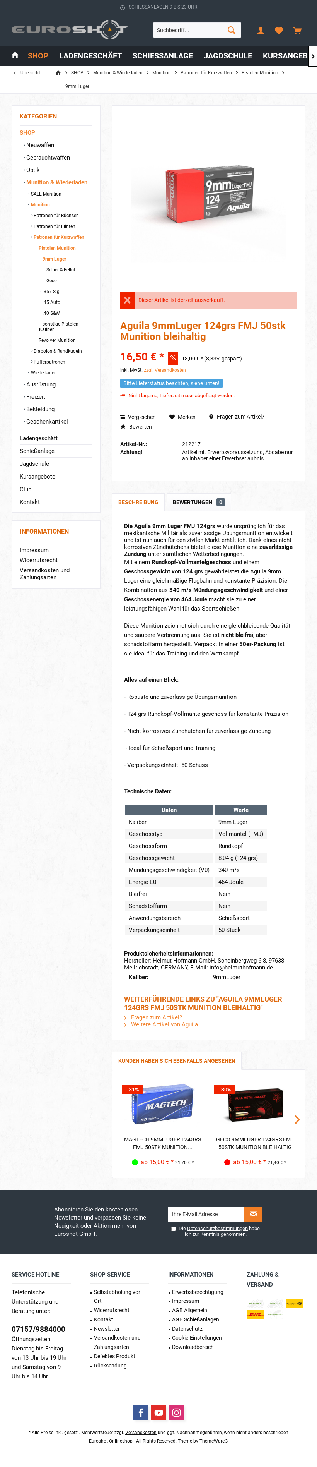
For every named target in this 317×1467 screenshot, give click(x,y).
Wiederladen (43, 373)
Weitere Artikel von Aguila (161, 1024)
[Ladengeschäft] (90, 56)
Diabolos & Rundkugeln (57, 351)
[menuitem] (297, 30)
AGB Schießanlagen (195, 1319)
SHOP (27, 132)
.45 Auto (50, 302)
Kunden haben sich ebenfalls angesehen (176, 1061)
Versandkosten (141, 1432)
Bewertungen (199, 502)
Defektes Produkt (114, 1356)
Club (25, 489)
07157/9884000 (38, 1329)
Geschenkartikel (46, 421)
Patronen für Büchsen (55, 215)
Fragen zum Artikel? (236, 417)
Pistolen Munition (56, 248)
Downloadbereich (193, 1347)
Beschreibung (138, 502)
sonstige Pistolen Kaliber (58, 326)
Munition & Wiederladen (56, 182)
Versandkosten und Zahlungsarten (45, 574)
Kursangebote (37, 476)
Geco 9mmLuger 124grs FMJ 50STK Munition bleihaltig (255, 1143)
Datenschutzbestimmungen (217, 1228)
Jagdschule (34, 463)
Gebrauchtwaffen (47, 157)
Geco (51, 280)
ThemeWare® (213, 1441)
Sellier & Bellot (60, 270)
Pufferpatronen (48, 362)
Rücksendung (110, 1365)
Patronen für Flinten (53, 226)
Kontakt (30, 502)
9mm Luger (53, 259)
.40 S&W (50, 313)
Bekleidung (40, 409)
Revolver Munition (56, 340)
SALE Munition (45, 194)
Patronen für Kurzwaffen (58, 237)
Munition (40, 205)
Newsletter (107, 1329)
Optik (32, 169)
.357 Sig (50, 291)
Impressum (34, 550)
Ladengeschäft (39, 438)
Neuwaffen (39, 145)
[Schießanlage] (162, 56)
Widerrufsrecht (39, 560)
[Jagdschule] (227, 56)
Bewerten (136, 427)
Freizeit (35, 396)
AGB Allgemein (189, 1310)
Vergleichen (138, 417)
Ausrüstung (40, 384)
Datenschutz (187, 1329)
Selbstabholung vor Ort (117, 1296)
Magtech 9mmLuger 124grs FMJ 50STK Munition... (162, 1143)
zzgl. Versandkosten (165, 370)
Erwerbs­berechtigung (197, 1292)
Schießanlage (37, 451)
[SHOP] (38, 56)
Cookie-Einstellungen (197, 1338)
